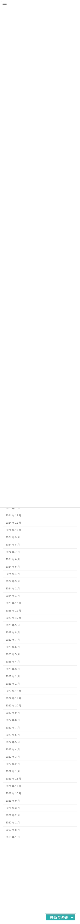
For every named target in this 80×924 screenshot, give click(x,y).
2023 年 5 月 (13, 654)
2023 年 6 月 (13, 647)
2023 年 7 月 (13, 639)
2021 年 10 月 (13, 793)
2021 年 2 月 (13, 815)
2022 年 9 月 (13, 712)
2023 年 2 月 (13, 676)
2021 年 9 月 (13, 800)
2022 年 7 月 (13, 727)
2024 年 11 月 (13, 522)
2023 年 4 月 (13, 661)
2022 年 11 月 (13, 698)
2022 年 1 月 (13, 771)
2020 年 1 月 (13, 822)
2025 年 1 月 (13, 508)
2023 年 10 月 (13, 617)
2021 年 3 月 (13, 807)
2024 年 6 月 (13, 559)
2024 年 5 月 (13, 566)
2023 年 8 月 (13, 632)
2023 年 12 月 (13, 603)
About (37, 864)
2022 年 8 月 (13, 720)
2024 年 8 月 (13, 544)
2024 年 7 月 (13, 551)
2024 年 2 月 (13, 588)
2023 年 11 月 (13, 610)
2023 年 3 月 (13, 668)
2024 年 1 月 (13, 595)
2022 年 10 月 (13, 705)
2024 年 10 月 (13, 530)
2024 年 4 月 (13, 573)
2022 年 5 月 (13, 742)
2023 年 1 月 (13, 683)
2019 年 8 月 (13, 829)
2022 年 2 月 (13, 764)
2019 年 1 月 (13, 837)
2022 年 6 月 (13, 734)
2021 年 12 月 (13, 778)
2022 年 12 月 (13, 690)
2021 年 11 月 (13, 786)
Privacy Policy (69, 864)
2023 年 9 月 (13, 625)
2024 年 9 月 (13, 537)
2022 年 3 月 (13, 756)
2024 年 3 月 (13, 581)
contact (51, 864)
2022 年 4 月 (13, 749)
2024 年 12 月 (13, 515)
